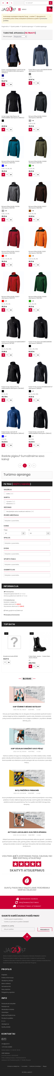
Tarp (5, 530)
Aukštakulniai (46, 960)
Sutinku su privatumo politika (13, 922)
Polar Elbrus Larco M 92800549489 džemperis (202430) (40, 70)
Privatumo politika (7, 1018)
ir (29, 530)
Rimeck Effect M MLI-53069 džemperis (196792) (37, 162)
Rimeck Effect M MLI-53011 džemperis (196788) (37, 252)
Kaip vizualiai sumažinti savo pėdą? (27, 748)
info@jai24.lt (5, 1044)
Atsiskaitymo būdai (8, 1009)
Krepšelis (4, 975)
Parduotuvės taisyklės (9, 1003)
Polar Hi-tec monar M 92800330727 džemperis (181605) (40, 387)
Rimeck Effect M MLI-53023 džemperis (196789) (10, 252)
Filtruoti (30, 32)
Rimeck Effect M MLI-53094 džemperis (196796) (38, 117)
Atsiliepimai (5, 1024)
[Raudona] (3, 256)
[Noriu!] (7, 84)
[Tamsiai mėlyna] (3, 75)
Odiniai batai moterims (29, 960)
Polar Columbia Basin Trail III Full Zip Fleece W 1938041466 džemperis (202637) (13, 71)
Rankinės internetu (13, 963)
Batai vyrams (17, 956)
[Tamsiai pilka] (30, 74)
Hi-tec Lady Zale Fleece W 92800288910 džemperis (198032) (13, 117)
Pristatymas (5, 1006)
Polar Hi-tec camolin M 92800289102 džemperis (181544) (13, 432)
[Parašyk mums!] (7, 3)
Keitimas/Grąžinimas (8, 1015)
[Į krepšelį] (3, 84)
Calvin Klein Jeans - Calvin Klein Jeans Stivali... (39, 657)
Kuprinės (22, 963)
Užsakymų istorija (7, 980)
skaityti (26, 922)
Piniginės (33, 963)
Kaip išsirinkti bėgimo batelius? (27, 706)
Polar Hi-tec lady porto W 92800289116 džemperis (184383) (13, 387)
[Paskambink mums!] (11, 3)
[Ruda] (30, 211)
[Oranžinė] (30, 256)
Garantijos (5, 1012)
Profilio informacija (8, 978)
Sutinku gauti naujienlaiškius (13, 919)
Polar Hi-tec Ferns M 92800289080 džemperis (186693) (40, 342)
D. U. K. (4, 1021)
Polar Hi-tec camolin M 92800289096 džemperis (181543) (40, 432)
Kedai (5, 963)
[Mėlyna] (3, 165)
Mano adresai (6, 983)
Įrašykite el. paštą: (8, 926)
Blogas (45, 1066)
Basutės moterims (15, 960)
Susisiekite (24, 1066)
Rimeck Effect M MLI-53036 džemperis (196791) (10, 207)
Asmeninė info (6, 986)
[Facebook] (3, 1039)
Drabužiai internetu (28, 956)
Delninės (27, 963)
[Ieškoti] (50, 3)
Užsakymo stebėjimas (13, 1066)
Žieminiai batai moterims (11, 958)
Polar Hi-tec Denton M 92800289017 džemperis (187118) (13, 342)
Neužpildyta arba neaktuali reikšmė (20, 511)
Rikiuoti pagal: (7, 36)
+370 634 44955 (7, 1047)
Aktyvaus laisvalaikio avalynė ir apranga (27, 832)
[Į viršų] (27, 937)
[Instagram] (5, 1039)
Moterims (10, 504)
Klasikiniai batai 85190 (10, 656)
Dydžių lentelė (6, 1027)
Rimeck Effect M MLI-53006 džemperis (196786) (37, 297)
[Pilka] (30, 120)
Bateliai (39, 960)
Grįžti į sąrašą (21, 484)
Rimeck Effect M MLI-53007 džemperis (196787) (10, 297)
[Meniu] (19, 9)
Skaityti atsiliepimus (27, 870)
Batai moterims (8, 956)
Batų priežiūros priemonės (27, 790)
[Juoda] (3, 120)
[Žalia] (30, 165)
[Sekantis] (34, 465)
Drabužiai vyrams (40, 956)
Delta (9, 494)
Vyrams (10, 502)
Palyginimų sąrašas (8, 992)
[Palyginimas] (11, 84)
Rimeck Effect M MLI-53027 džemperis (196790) (37, 207)
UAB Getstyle (6, 1053)
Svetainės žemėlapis (35, 1066)
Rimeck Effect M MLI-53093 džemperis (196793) (10, 162)
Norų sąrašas (6, 989)
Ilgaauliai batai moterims (28, 958)
